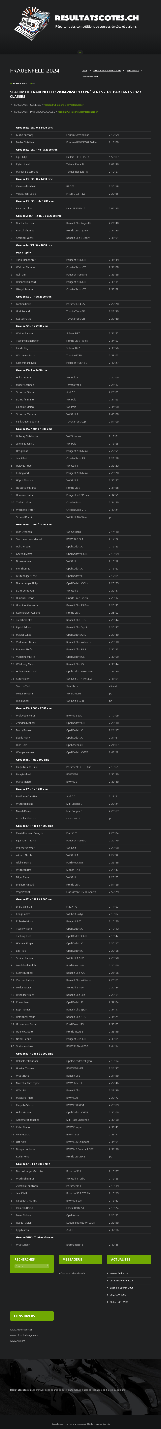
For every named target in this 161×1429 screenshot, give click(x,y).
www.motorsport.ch (22, 1329)
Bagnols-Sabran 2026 (122, 1287)
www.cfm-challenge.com (24, 1334)
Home (84, 71)
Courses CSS (134, 71)
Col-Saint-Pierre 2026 (122, 1280)
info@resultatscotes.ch (72, 1272)
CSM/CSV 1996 (118, 1294)
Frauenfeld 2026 (119, 1273)
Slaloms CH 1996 (120, 1301)
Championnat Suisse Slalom (107, 71)
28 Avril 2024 (19, 84)
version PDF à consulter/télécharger (64, 104)
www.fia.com (17, 1340)
